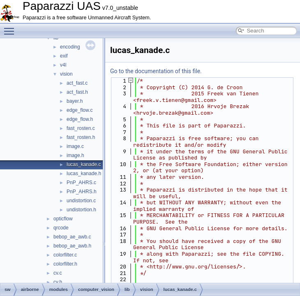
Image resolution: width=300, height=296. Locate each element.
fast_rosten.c (81, 128)
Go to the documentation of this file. (156, 71)
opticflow (63, 219)
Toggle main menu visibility (11, 27)
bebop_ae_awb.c (72, 237)
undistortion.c (81, 201)
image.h (75, 155)
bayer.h (75, 101)
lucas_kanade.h (84, 173)
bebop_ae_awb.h (72, 246)
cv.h (57, 282)
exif (64, 56)
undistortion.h (81, 210)
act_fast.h (77, 92)
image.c (75, 146)
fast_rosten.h (81, 137)
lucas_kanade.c (84, 164)
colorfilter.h (65, 264)
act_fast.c (77, 83)
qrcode (61, 228)
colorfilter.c (65, 255)
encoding (70, 47)
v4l (63, 65)
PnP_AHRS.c (81, 182)
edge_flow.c (79, 110)
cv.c (57, 273)
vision (66, 74)
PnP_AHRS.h (82, 191)
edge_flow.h (80, 119)
